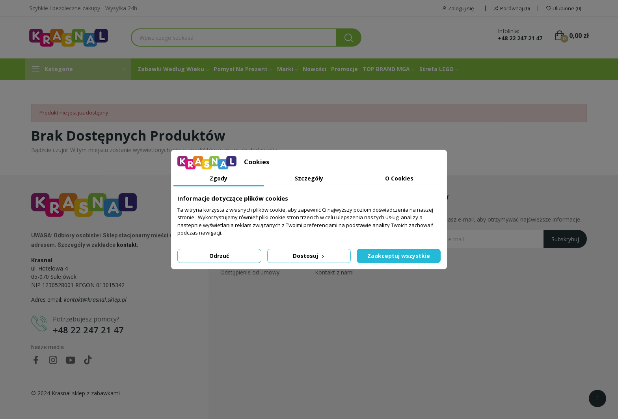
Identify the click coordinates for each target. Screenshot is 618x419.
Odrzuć (219, 255)
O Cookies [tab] (399, 178)
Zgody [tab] (218, 178)
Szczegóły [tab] (309, 178)
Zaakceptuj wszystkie (398, 255)
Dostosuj (309, 255)
